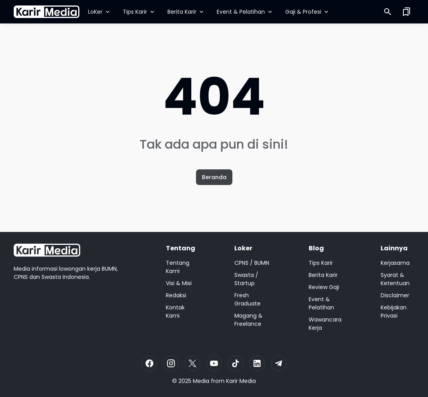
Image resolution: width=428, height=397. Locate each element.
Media (201, 381)
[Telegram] (278, 363)
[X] (192, 363)
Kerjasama (395, 263)
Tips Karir (139, 12)
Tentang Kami (177, 267)
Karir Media (241, 381)
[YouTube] (214, 363)
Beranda (214, 177)
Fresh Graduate (247, 299)
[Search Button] (388, 12)
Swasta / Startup (246, 279)
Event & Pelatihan (245, 12)
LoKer (99, 12)
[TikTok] (235, 363)
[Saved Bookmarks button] (406, 12)
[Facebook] (149, 363)
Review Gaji (324, 287)
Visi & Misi (179, 283)
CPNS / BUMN (251, 263)
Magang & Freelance (248, 320)
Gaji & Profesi (307, 12)
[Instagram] (171, 363)
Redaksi (176, 295)
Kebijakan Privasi (393, 312)
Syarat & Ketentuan (395, 279)
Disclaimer (395, 295)
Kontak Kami (175, 312)
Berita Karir (186, 12)
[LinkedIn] (257, 363)
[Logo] (47, 250)
